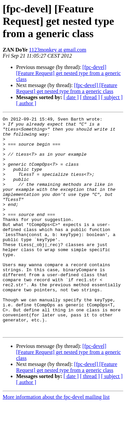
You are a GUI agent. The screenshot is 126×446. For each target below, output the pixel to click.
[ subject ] (112, 97)
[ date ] (71, 97)
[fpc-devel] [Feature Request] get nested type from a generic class (68, 73)
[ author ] (26, 103)
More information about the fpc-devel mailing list (56, 440)
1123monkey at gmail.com (57, 50)
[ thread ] (90, 97)
